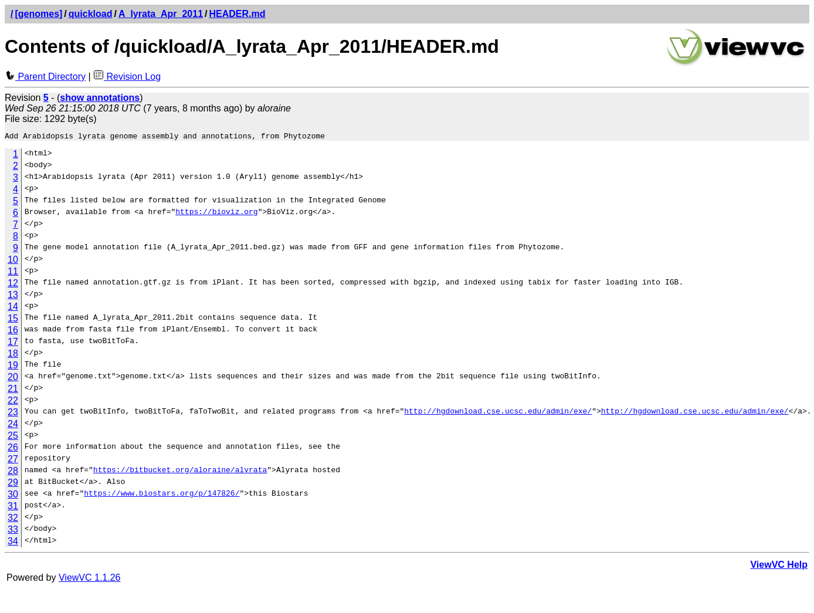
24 (13, 426)
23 (13, 414)
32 (13, 519)
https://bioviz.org (216, 214)
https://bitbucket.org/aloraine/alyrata (180, 473)
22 (13, 402)
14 (13, 308)
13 (13, 297)
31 (13, 508)
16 (13, 332)
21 (13, 390)
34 (13, 543)
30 (13, 496)
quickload (91, 14)
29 (13, 484)
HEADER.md (237, 14)
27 (13, 461)
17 (13, 343)
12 (13, 285)
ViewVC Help (779, 566)
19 (13, 367)
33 (13, 531)
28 (13, 472)
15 (13, 320)
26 (13, 449)
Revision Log (127, 77)
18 (13, 355)
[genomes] (38, 14)
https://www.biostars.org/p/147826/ (161, 496)
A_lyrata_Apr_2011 (160, 14)
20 (13, 379)
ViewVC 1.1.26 (90, 579)
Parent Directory (45, 77)
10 (13, 261)
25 (13, 437)
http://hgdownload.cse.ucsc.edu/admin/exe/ (498, 414)
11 (13, 273)
